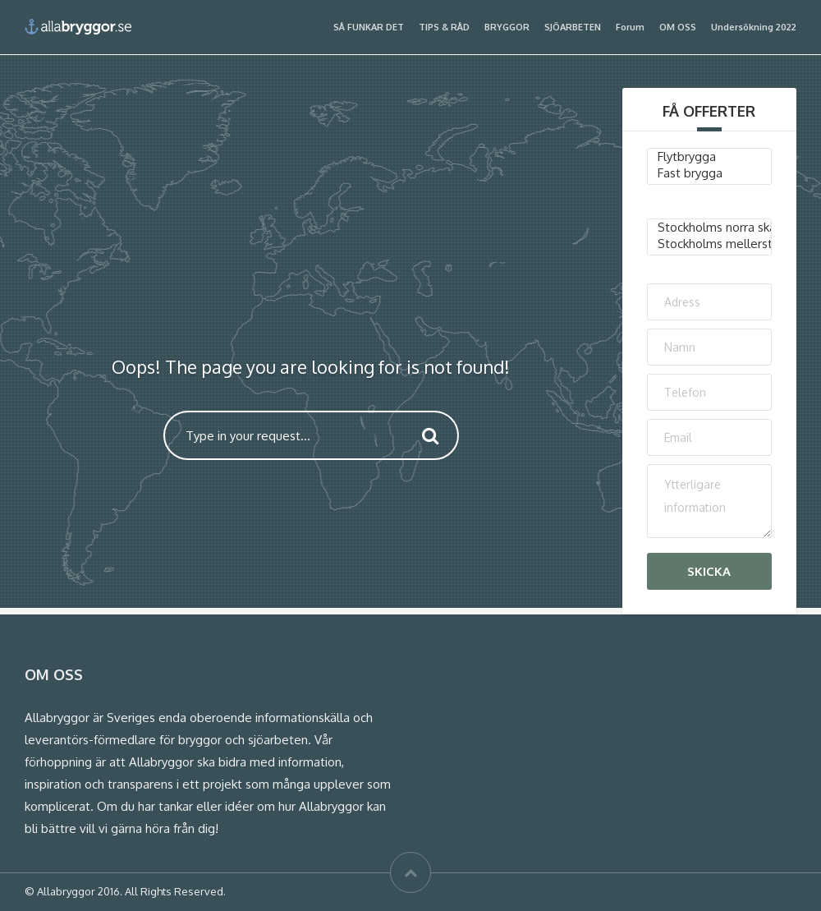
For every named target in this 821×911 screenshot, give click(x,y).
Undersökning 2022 (753, 27)
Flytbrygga (710, 157)
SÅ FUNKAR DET (368, 27)
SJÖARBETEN (572, 27)
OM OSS (677, 27)
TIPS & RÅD (444, 27)
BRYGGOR (507, 27)
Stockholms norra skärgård (710, 227)
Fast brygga (710, 173)
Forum (630, 27)
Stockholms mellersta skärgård (710, 244)
